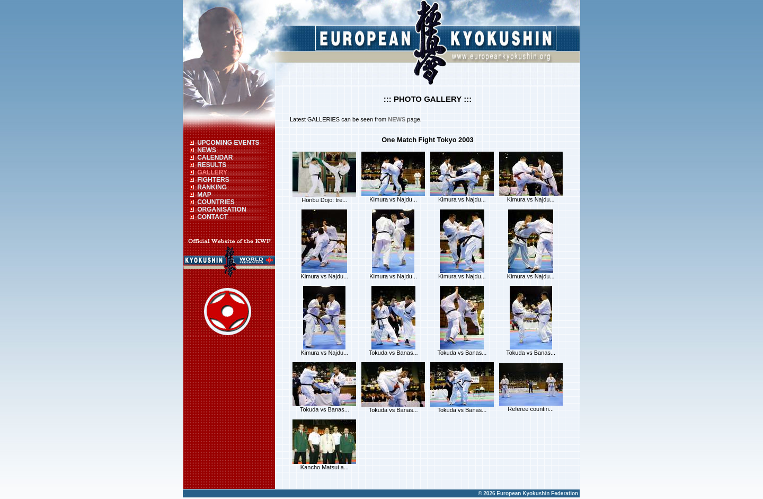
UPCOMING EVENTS (228, 142)
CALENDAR (215, 157)
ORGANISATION (221, 209)
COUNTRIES (216, 202)
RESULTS (211, 165)
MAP (204, 194)
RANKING (212, 187)
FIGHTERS (213, 179)
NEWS (206, 150)
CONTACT (212, 217)
